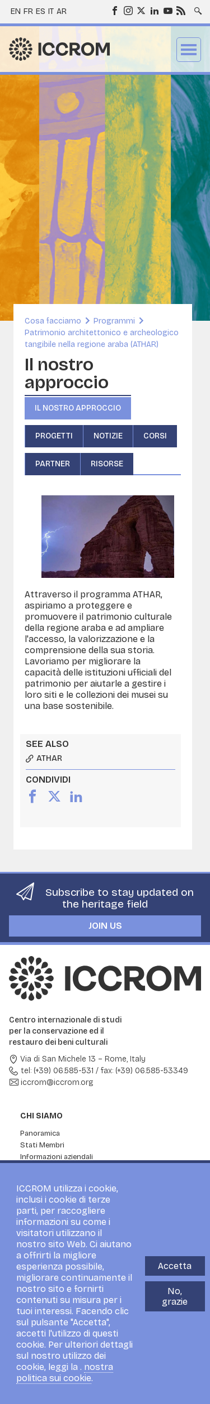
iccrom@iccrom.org (57, 1082)
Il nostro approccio (78, 408)
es (40, 11)
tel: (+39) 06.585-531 (57, 1070)
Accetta (175, 1266)
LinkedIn (154, 10)
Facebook (114, 10)
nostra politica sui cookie (64, 1372)
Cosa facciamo (53, 321)
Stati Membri (42, 1145)
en (16, 11)
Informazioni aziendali (56, 1156)
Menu (188, 49)
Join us (105, 925)
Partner (52, 464)
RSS (180, 10)
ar (62, 11)
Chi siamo (41, 1116)
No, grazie (175, 1296)
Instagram (128, 10)
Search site (197, 7)
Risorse (107, 464)
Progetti (54, 436)
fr (28, 11)
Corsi (155, 436)
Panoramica (40, 1133)
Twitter (140, 10)
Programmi (114, 321)
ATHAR (49, 758)
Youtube (167, 10)
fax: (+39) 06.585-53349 (144, 1070)
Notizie (108, 436)
